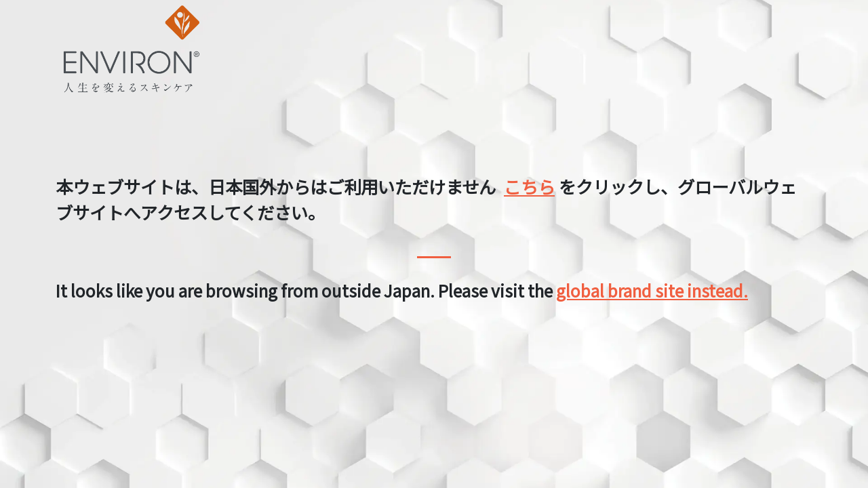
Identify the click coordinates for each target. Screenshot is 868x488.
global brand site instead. (652, 290)
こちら (529, 186)
